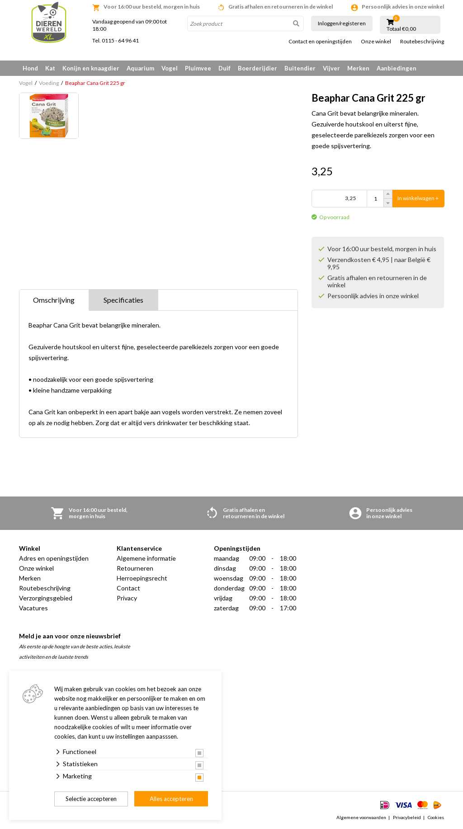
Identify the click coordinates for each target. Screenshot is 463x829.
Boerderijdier (257, 68)
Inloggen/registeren (342, 23)
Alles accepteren (171, 798)
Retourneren (135, 568)
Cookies (436, 817)
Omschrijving (54, 299)
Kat (50, 68)
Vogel (169, 68)
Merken (358, 68)
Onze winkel (376, 41)
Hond (30, 68)
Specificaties (123, 299)
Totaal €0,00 (401, 29)
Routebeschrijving (422, 41)
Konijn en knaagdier (90, 68)
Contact (128, 588)
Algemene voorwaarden (361, 817)
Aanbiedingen (396, 68)
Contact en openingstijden (320, 41)
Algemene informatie (146, 558)
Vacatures (33, 608)
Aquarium (140, 68)
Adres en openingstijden (54, 558)
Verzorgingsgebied (45, 598)
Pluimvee (198, 68)
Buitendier (300, 68)
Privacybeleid (407, 817)
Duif (224, 68)
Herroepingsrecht (142, 578)
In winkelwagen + (418, 198)
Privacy (127, 598)
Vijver (331, 68)
